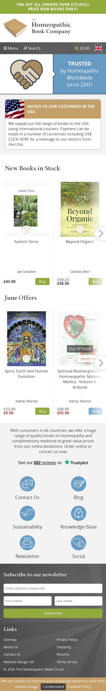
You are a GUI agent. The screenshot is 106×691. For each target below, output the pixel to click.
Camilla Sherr (80, 271)
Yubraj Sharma (26, 401)
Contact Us (12, 654)
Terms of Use (67, 662)
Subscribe (53, 613)
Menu (13, 48)
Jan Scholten (26, 271)
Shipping (64, 647)
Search (34, 48)
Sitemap (10, 640)
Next (96, 233)
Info (95, 411)
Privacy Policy (67, 640)
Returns (63, 654)
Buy (42, 281)
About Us (11, 647)
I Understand (53, 686)
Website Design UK (19, 662)
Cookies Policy (79, 686)
